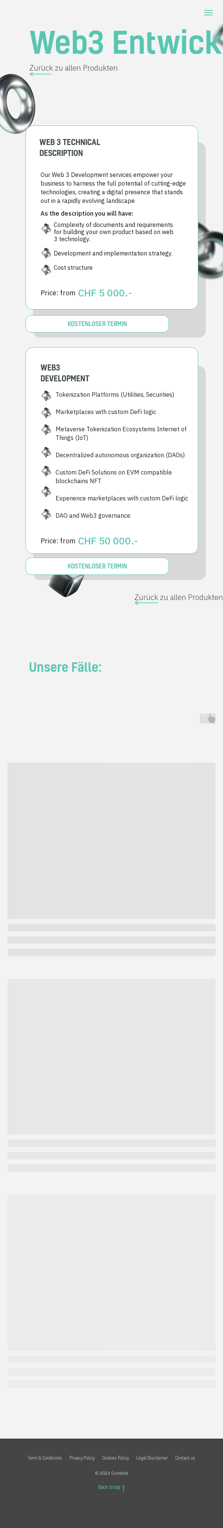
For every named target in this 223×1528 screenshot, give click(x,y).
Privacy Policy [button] (82, 1458)
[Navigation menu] (208, 12)
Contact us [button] (185, 1458)
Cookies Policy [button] (115, 1458)
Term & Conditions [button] (45, 1458)
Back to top (111, 1487)
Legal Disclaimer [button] (152, 1458)
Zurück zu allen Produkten (73, 68)
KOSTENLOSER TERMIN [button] (97, 566)
